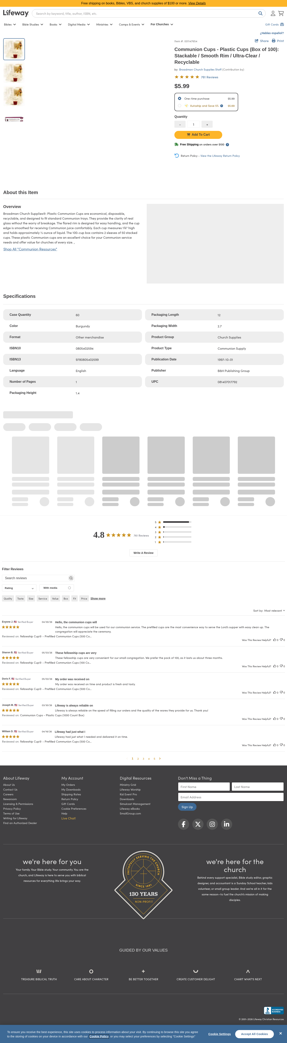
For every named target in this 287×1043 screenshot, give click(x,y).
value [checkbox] (55, 598)
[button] (174, 522)
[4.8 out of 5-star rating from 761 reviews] (196, 77)
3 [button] (143, 758)
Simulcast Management (135, 804)
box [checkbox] (66, 598)
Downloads (127, 799)
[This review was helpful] (274, 640)
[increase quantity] (207, 124)
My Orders (68, 785)
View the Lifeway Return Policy (220, 156)
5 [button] (154, 758)
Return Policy (69, 799)
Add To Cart (198, 134)
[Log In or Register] (273, 13)
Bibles (10, 24)
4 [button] (149, 758)
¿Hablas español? (272, 33)
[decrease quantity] (180, 124)
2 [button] (138, 758)
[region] (143, 1034)
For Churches (162, 24)
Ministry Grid (128, 785)
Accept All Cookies (254, 1034)
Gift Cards (68, 804)
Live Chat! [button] (68, 818)
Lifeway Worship (130, 789)
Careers (8, 794)
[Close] (280, 1033)
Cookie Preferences (73, 808)
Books (56, 24)
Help (64, 813)
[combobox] (149, 13)
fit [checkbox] (74, 598)
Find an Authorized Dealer (20, 823)
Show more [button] (97, 598)
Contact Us (10, 789)
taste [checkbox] (20, 598)
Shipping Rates (71, 794)
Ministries (104, 24)
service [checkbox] (42, 598)
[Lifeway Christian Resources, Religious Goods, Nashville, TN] (274, 1010)
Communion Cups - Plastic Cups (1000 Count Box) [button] (52, 715)
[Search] (260, 13)
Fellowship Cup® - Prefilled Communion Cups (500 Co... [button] (55, 636)
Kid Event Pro (128, 794)
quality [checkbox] (8, 598)
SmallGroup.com (130, 813)
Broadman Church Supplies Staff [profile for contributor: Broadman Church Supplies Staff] (200, 69)
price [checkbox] (84, 598)
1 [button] (132, 758)
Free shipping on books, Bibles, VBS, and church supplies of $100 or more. (143, 3)
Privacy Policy (12, 808)
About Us (9, 785)
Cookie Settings (219, 1034)
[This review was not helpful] (281, 640)
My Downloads (71, 789)
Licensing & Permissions (18, 804)
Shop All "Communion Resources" (30, 248)
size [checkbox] (31, 598)
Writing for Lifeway (15, 818)
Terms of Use (11, 813)
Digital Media (79, 24)
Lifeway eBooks (130, 808)
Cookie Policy (99, 1036)
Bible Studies (32, 24)
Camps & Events (131, 24)
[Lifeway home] (16, 13)
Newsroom (10, 799)
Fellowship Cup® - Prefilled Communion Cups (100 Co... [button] (55, 662)
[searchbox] (34, 578)
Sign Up (187, 807)
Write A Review (143, 552)
